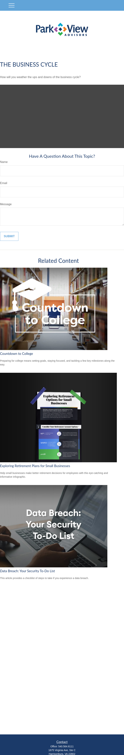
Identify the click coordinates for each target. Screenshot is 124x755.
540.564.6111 (66, 746)
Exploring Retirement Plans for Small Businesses (35, 466)
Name (4, 161)
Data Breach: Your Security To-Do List (27, 571)
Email (3, 183)
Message (6, 204)
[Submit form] (9, 236)
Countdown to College (16, 354)
